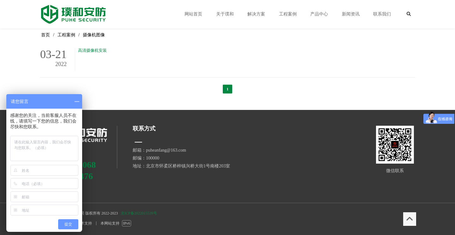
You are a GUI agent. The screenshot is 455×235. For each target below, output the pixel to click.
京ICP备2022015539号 (139, 213)
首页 (45, 35)
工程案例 (66, 35)
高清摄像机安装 (92, 50)
